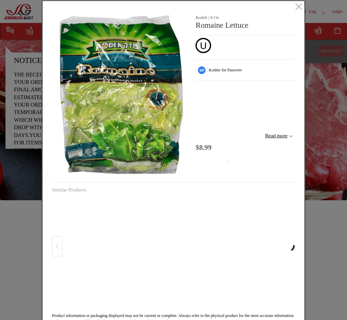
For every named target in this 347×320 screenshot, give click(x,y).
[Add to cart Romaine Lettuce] (218, 161)
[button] (121, 94)
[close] (298, 7)
